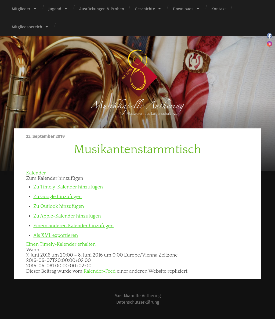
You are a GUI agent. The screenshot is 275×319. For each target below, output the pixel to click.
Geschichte (145, 8)
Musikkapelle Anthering (137, 295)
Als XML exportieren (55, 235)
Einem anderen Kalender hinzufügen (73, 226)
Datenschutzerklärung (137, 302)
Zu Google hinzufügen (57, 196)
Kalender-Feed (100, 271)
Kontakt (218, 8)
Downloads (183, 8)
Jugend (54, 8)
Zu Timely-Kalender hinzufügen (68, 187)
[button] (54, 178)
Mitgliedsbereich (27, 26)
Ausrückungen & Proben (101, 8)
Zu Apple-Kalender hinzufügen (67, 216)
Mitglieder (21, 8)
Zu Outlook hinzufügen (58, 206)
